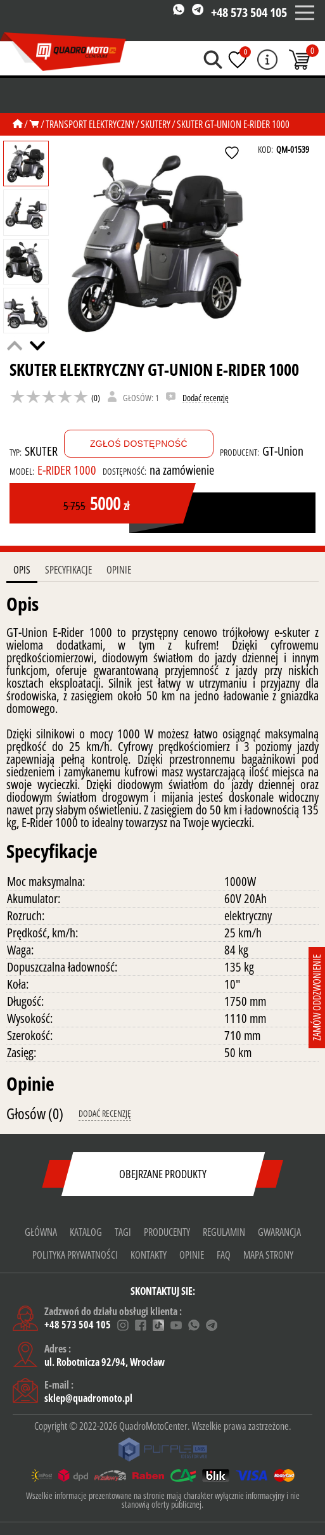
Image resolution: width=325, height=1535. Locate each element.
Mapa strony (268, 1255)
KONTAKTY (149, 1255)
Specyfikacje (68, 570)
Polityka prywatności (75, 1255)
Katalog (86, 1232)
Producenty (167, 1232)
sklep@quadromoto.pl (88, 1398)
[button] (37, 345)
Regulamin (224, 1232)
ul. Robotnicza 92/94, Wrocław (104, 1362)
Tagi (123, 1232)
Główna (41, 1232)
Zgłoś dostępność (139, 444)
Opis (21, 570)
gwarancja (279, 1232)
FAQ (224, 1255)
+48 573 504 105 (249, 12)
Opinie (118, 570)
